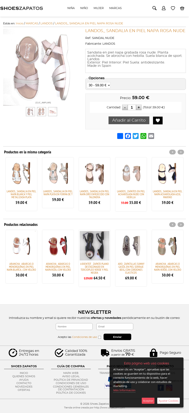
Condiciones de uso (84, 337)
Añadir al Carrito (129, 120)
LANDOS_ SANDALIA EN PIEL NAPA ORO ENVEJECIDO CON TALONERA (94, 194)
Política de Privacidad (71, 380)
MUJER (99, 8)
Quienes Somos (23, 376)
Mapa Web (70, 373)
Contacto (23, 383)
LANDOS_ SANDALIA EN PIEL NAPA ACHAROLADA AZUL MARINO (167, 194)
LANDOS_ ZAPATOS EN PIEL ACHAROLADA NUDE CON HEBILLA (131, 194)
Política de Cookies (71, 393)
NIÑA (71, 8)
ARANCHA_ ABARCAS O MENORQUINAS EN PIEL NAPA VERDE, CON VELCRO (167, 266)
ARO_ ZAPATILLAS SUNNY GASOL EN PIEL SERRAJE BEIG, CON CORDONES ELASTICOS (131, 268)
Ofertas (24, 390)
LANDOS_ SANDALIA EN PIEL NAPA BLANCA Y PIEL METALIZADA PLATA (21, 194)
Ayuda (24, 380)
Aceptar (148, 400)
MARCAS (115, 8)
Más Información (124, 390)
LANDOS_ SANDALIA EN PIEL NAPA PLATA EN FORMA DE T (58, 192)
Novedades (23, 387)
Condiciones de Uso (71, 383)
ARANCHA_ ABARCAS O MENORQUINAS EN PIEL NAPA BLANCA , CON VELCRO (21, 266)
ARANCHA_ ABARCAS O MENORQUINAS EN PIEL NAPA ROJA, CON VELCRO (58, 266)
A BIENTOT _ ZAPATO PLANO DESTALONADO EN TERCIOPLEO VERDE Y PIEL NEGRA (94, 268)
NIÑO (84, 8)
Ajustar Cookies (168, 400)
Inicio (24, 373)
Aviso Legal (71, 376)
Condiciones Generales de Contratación (71, 388)
